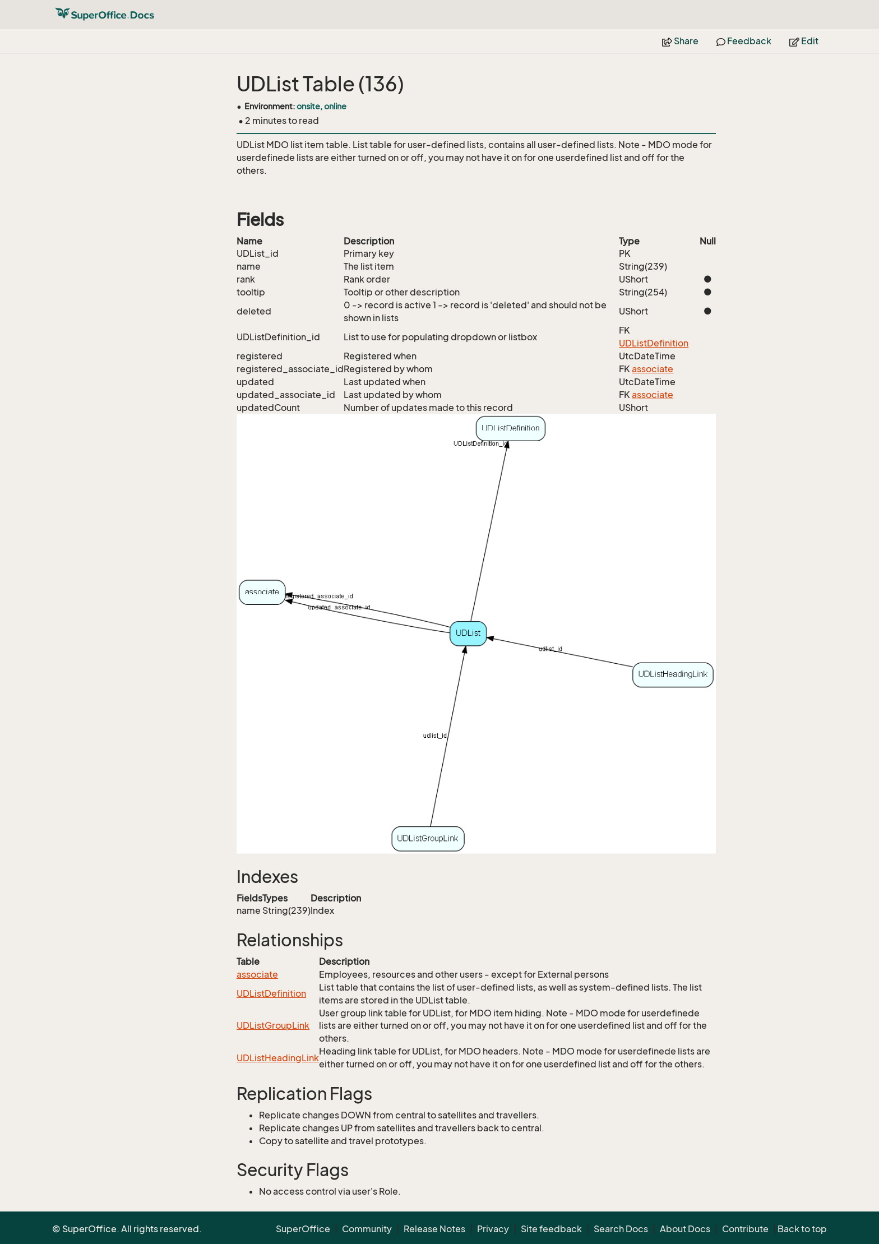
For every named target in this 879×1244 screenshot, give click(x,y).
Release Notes (434, 1228)
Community (367, 1228)
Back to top (802, 1228)
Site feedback (551, 1228)
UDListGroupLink (273, 1025)
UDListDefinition (653, 343)
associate (652, 368)
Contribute (745, 1228)
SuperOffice (303, 1228)
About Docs (685, 1228)
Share (680, 41)
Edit (803, 41)
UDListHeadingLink (278, 1057)
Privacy (493, 1228)
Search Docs (621, 1228)
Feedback (743, 41)
